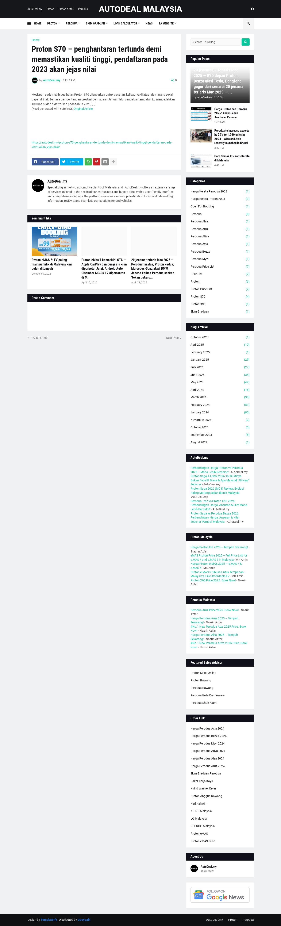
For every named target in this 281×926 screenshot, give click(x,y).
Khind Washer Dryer (203, 788)
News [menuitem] (149, 23)
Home (35, 39)
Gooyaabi (84, 919)
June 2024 (220, 375)
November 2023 (220, 420)
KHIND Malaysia (201, 811)
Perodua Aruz (220, 229)
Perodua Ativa (220, 236)
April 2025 (220, 345)
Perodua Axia (220, 244)
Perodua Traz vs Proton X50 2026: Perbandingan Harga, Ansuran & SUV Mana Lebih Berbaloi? (218, 505)
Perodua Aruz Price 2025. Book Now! (214, 610)
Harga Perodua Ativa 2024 (207, 751)
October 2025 (220, 337)
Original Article (83, 108)
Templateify (49, 919)
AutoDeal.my (34, 9)
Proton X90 (220, 304)
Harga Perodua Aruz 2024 (207, 766)
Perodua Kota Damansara (207, 695)
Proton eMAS (199, 833)
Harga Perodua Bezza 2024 (208, 736)
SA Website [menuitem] (166, 23)
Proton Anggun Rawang (206, 796)
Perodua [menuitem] (71, 23)
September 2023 (220, 435)
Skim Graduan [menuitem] (95, 23)
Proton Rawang (200, 680)
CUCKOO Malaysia (202, 826)
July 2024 (220, 367)
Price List (220, 274)
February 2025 (220, 352)
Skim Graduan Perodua (205, 773)
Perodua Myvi (220, 259)
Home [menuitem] (37, 23)
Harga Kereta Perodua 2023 (220, 192)
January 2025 (220, 360)
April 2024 (220, 390)
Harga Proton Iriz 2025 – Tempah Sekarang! (219, 547)
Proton (50, 9)
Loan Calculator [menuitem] (125, 23)
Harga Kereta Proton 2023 (220, 199)
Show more (207, 870)
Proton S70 (220, 297)
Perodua (83, 9)
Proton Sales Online (203, 672)
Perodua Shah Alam (203, 702)
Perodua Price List (220, 267)
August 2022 (220, 442)
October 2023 (220, 427)
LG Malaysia (198, 818)
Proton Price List (220, 289)
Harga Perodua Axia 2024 (207, 728)
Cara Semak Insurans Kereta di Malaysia (232, 158)
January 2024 (220, 412)
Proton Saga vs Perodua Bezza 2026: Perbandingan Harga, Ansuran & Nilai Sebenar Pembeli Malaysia (214, 517)
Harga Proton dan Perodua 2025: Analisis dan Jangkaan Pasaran (230, 113)
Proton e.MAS (66, 9)
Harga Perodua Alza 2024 (207, 758)
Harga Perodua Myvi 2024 (207, 743)
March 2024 (220, 397)
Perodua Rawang (201, 687)
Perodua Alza (220, 221)
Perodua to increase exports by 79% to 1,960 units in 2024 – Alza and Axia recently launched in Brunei (231, 137)
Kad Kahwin (198, 803)
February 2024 (220, 405)
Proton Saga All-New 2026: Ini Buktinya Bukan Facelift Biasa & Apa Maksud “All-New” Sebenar (219, 480)
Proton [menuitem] (52, 23)
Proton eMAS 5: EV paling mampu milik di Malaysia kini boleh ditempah (52, 264)
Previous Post (39, 338)
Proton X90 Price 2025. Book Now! (213, 580)
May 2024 (220, 382)
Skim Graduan (220, 312)
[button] (30, 23)
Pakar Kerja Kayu (201, 781)
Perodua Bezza (220, 252)
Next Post (172, 338)
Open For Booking (220, 206)
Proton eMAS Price (202, 841)
